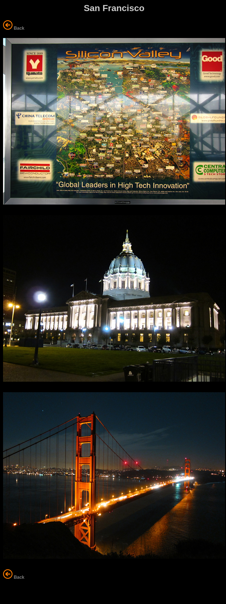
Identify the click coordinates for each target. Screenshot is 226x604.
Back (19, 28)
